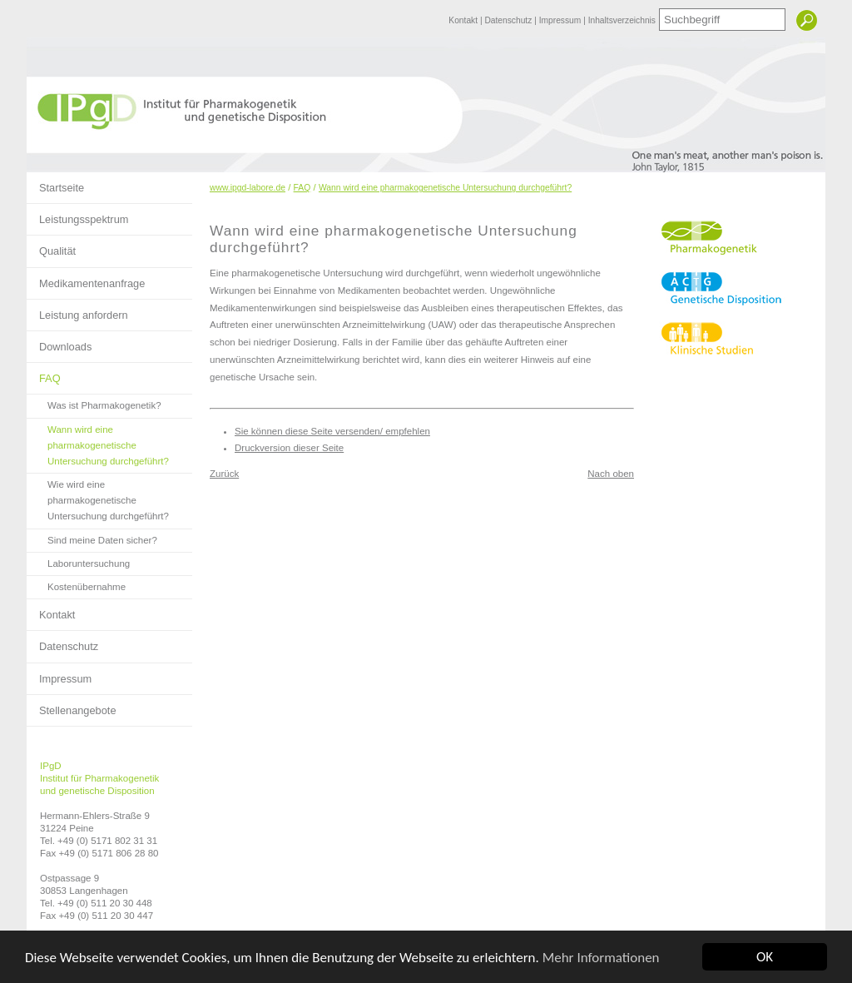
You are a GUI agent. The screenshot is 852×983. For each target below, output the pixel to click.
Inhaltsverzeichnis (622, 20)
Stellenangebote (71, 706)
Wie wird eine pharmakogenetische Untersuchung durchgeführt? (98, 497)
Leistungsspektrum (77, 215)
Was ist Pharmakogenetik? (94, 402)
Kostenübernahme (76, 584)
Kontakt (464, 20)
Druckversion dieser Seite (289, 448)
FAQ (44, 374)
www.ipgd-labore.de (247, 187)
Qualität (51, 246)
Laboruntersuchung (78, 560)
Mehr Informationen (601, 957)
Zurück (224, 474)
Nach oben (610, 474)
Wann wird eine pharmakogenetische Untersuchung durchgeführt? (98, 442)
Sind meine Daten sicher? (92, 537)
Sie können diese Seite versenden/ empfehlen (332, 431)
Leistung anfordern (77, 310)
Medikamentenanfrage (86, 279)
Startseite (55, 183)
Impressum (561, 20)
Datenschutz (509, 20)
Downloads (59, 342)
